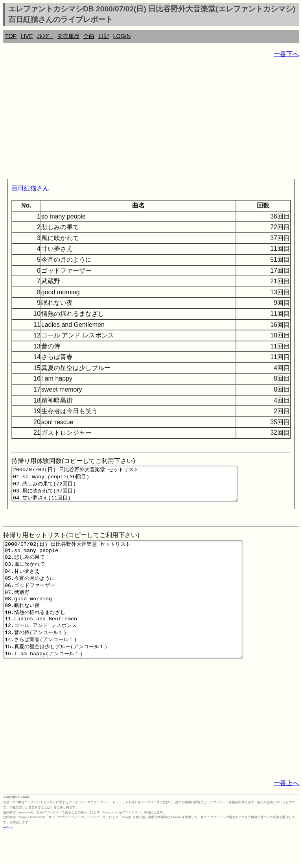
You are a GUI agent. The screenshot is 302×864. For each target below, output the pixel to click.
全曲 (88, 36)
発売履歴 (68, 36)
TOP (11, 36)
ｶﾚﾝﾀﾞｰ (45, 36)
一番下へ (286, 54)
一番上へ (286, 813)
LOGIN (122, 36)
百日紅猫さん (30, 188)
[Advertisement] (151, 120)
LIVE (26, 36)
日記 (103, 36)
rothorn (8, 858)
